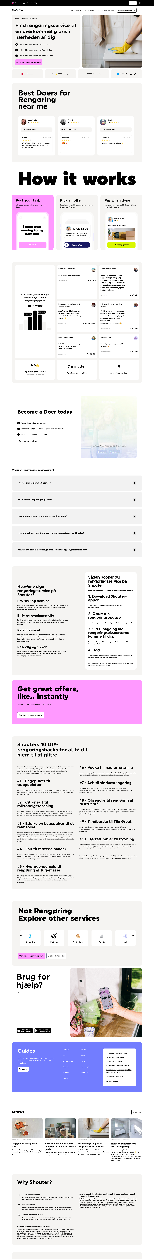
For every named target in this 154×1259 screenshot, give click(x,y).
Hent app (133, 3)
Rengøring (33, 18)
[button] (75, 10)
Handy (83, 1061)
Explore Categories (56, 956)
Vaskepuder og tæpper (114, 1061)
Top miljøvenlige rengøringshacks (117, 1053)
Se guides (23, 1069)
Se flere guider (112, 1081)
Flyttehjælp (66, 1049)
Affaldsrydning (68, 1061)
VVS (64, 1055)
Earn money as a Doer (28, 441)
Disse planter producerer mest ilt (117, 1066)
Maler (83, 1055)
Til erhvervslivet (108, 10)
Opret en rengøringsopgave (28, 62)
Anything (66, 1072)
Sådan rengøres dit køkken (115, 1057)
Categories (24, 18)
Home (17, 18)
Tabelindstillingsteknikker (115, 1076)
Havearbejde (85, 1067)
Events (83, 1049)
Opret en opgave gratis (126, 10)
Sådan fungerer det (92, 10)
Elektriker (66, 1067)
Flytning (65, 1078)
